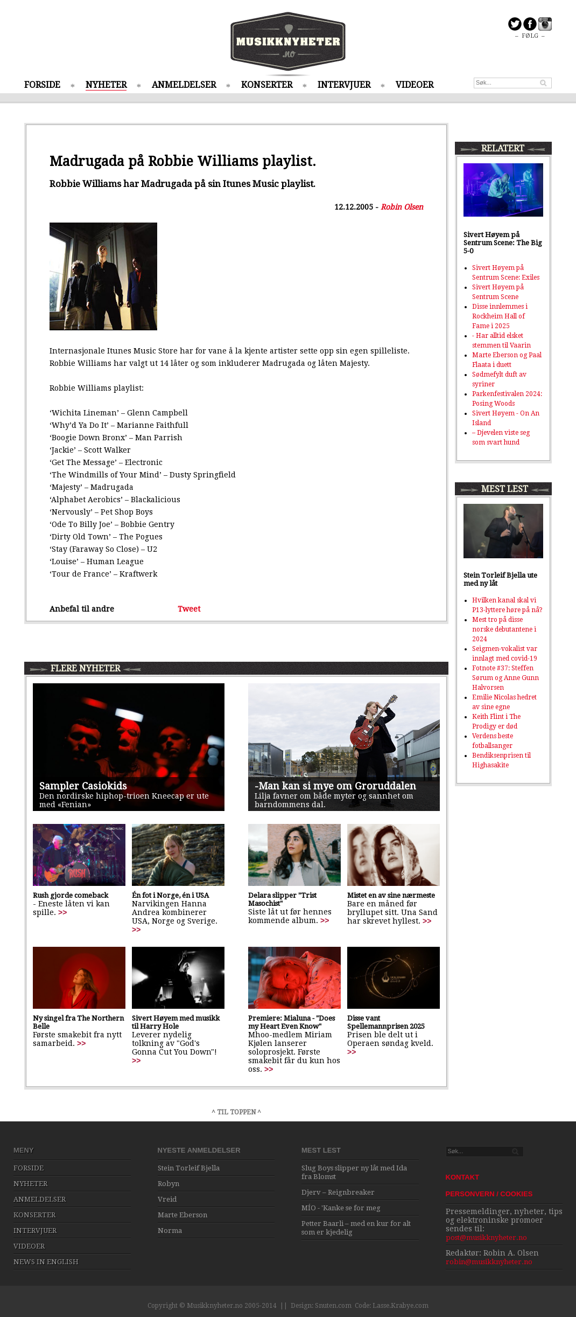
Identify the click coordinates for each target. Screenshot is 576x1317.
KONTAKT (463, 1177)
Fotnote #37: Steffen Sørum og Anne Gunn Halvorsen (505, 677)
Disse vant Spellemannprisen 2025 (386, 1022)
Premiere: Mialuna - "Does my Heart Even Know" (291, 1022)
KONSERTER (266, 85)
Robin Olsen (402, 207)
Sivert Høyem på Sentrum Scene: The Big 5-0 (502, 243)
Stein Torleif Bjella (189, 1168)
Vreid (167, 1199)
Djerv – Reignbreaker (338, 1192)
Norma (170, 1230)
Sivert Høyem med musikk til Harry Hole (176, 1022)
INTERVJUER (344, 85)
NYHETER (106, 85)
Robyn (168, 1184)
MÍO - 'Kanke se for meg (341, 1208)
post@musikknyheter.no (486, 1237)
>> (62, 912)
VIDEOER (414, 85)
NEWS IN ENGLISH (46, 1262)
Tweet (189, 609)
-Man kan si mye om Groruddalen (335, 786)
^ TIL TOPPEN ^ (236, 1112)
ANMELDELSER (184, 85)
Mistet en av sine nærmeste (391, 895)
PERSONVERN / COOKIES (489, 1194)
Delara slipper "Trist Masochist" (282, 899)
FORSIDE (42, 85)
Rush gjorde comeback (70, 895)
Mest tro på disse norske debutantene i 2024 (504, 629)
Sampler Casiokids (83, 786)
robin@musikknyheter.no (489, 1262)
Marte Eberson (182, 1215)
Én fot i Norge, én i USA (170, 895)
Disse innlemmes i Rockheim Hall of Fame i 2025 (500, 316)
